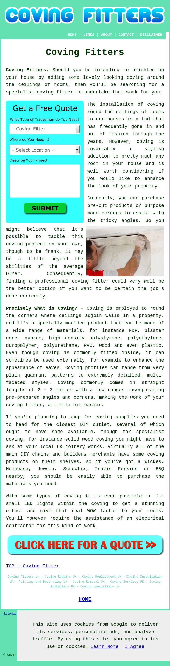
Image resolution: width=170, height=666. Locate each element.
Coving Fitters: (27, 70)
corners (28, 315)
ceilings (29, 84)
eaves (53, 367)
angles (130, 220)
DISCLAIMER (151, 35)
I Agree (134, 646)
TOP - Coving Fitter (32, 566)
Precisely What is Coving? (41, 308)
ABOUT (106, 35)
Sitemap (9, 614)
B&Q (160, 469)
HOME (72, 35)
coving (135, 77)
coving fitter (55, 92)
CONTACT (126, 35)
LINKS (88, 35)
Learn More (104, 646)
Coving (95, 308)
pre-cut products (109, 205)
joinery (75, 446)
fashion (119, 134)
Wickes (152, 461)
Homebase (17, 469)
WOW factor (102, 510)
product (98, 323)
